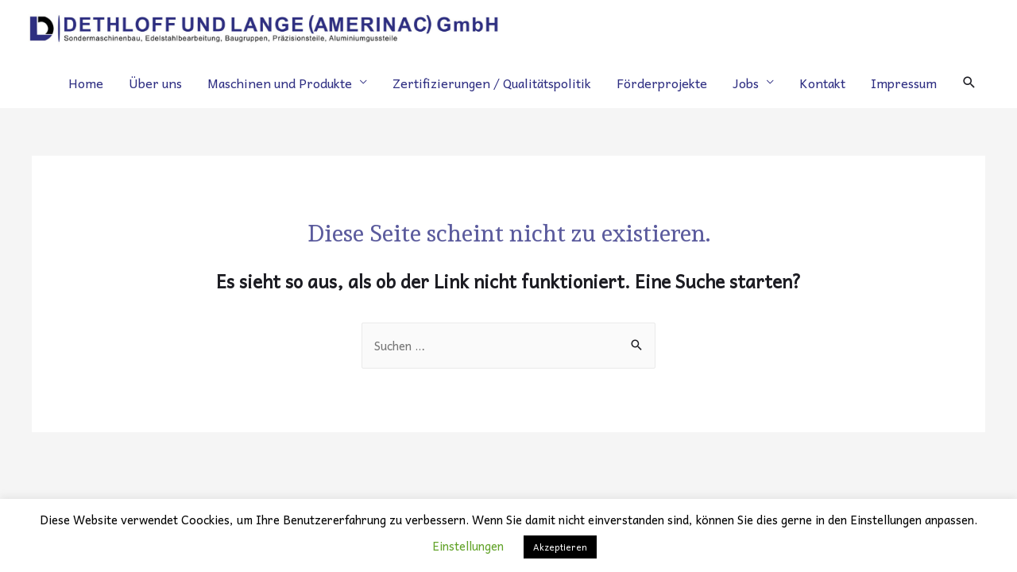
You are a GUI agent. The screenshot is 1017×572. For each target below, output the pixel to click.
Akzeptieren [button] (560, 547)
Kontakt (822, 82)
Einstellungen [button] (468, 545)
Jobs (746, 82)
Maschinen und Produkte (279, 82)
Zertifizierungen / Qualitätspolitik (491, 82)
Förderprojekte (662, 82)
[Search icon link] (969, 83)
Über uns (155, 82)
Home (85, 82)
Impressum (904, 82)
